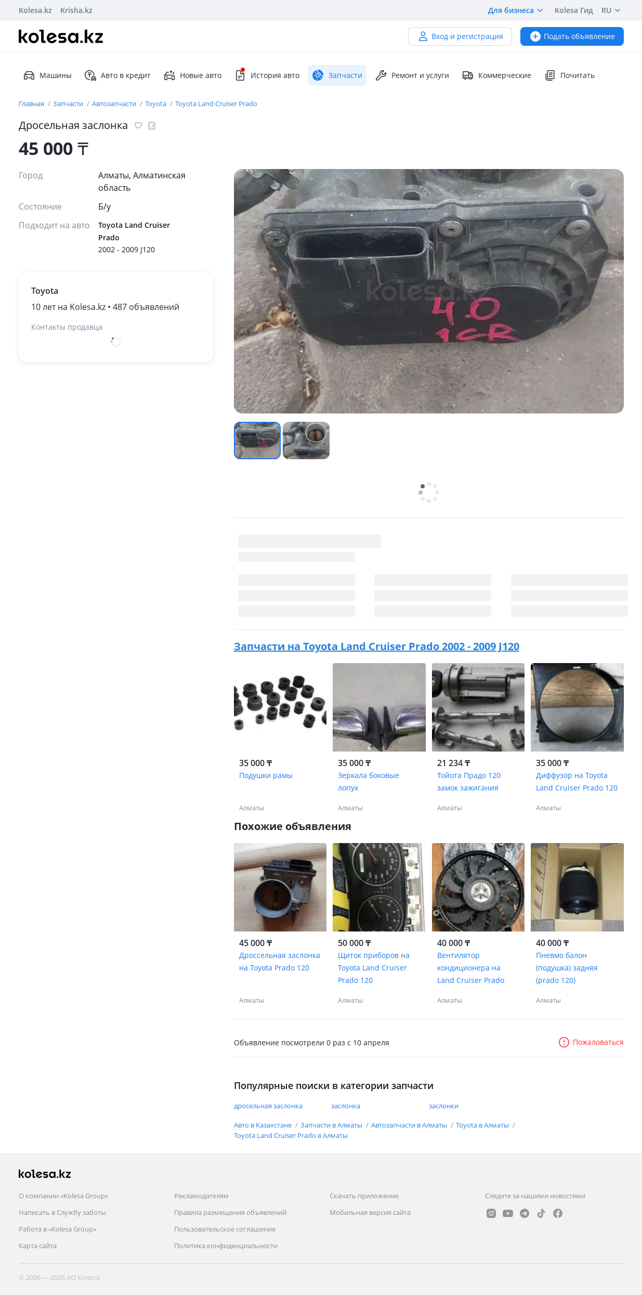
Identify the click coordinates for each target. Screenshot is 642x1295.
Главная (32, 103)
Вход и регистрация (460, 36)
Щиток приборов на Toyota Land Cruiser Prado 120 (374, 967)
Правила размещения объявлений (230, 1212)
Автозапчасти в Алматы (410, 1125)
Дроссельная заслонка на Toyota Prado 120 (279, 961)
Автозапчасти (115, 103)
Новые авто (192, 75)
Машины (47, 75)
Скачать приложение (364, 1195)
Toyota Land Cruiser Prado (216, 103)
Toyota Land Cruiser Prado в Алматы (291, 1135)
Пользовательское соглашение (225, 1229)
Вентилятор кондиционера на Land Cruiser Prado (470, 967)
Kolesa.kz (35, 10)
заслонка (345, 1105)
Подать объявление (572, 36)
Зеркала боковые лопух (368, 781)
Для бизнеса (517, 10)
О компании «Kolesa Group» (63, 1195)
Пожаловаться (591, 1042)
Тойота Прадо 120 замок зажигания (469, 781)
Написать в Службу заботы (62, 1212)
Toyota (156, 103)
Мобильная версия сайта (370, 1212)
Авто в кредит (117, 75)
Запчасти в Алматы (332, 1125)
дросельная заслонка (268, 1105)
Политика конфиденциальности (226, 1245)
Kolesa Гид (574, 10)
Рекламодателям (201, 1195)
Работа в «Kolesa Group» (57, 1229)
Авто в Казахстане (263, 1125)
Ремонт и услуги (412, 75)
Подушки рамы (266, 775)
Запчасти (69, 103)
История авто (266, 75)
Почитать (569, 75)
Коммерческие (496, 75)
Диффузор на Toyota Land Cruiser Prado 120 (577, 781)
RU (612, 10)
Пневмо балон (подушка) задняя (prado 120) (567, 967)
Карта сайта (38, 1245)
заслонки (443, 1105)
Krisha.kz (76, 10)
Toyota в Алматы (483, 1125)
